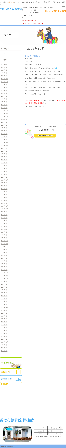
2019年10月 (4, 278)
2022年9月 (4, 183)
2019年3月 (4, 298)
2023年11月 (4, 145)
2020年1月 (4, 269)
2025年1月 (4, 107)
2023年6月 (4, 160)
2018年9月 (4, 316)
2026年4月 (4, 64)
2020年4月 (4, 261)
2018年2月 (4, 333)
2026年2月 (4, 70)
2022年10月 (4, 180)
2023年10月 (4, 148)
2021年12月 (4, 206)
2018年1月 (4, 336)
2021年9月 (4, 214)
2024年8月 (4, 122)
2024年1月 (4, 139)
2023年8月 (4, 154)
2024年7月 (4, 125)
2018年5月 (4, 327)
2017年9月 (4, 345)
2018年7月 (4, 322)
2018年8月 (4, 319)
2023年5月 (4, 162)
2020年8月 (4, 252)
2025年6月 (4, 93)
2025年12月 (4, 76)
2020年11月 (4, 243)
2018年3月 (4, 330)
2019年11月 (4, 275)
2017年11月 (4, 339)
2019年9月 (4, 281)
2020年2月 (4, 267)
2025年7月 (4, 90)
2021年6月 (4, 223)
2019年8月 (4, 284)
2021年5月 (4, 226)
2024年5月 (4, 128)
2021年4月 (4, 229)
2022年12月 (4, 174)
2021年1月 (4, 238)
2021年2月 (4, 235)
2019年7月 (4, 287)
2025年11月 (4, 78)
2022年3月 (4, 200)
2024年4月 (4, 131)
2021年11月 (4, 209)
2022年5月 (4, 194)
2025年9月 (4, 84)
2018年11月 (4, 310)
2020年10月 (4, 246)
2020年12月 (4, 240)
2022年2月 (4, 203)
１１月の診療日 (33, 56)
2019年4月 (4, 296)
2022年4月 (4, 197)
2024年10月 (4, 116)
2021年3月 (4, 232)
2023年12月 (4, 142)
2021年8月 (4, 217)
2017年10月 (4, 342)
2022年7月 (4, 188)
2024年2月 (4, 136)
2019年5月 (4, 293)
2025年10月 (4, 81)
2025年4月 (4, 99)
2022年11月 (4, 177)
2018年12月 (4, 307)
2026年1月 (4, 73)
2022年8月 (4, 186)
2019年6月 (4, 290)
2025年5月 (4, 96)
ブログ (3, 53)
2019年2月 (4, 301)
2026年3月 (4, 67)
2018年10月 (4, 313)
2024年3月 (4, 133)
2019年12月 (4, 272)
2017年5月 (4, 350)
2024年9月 (4, 119)
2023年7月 (4, 157)
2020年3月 (4, 264)
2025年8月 (4, 87)
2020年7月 (4, 255)
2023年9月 (4, 151)
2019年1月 (4, 304)
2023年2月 (4, 171)
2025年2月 (4, 104)
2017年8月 (4, 348)
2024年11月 (4, 113)
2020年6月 (4, 258)
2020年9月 (4, 249)
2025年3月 (4, 102)
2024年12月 (4, 110)
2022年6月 (4, 191)
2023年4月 (4, 165)
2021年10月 (4, 212)
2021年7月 (4, 220)
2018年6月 (4, 324)
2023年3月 (4, 168)
